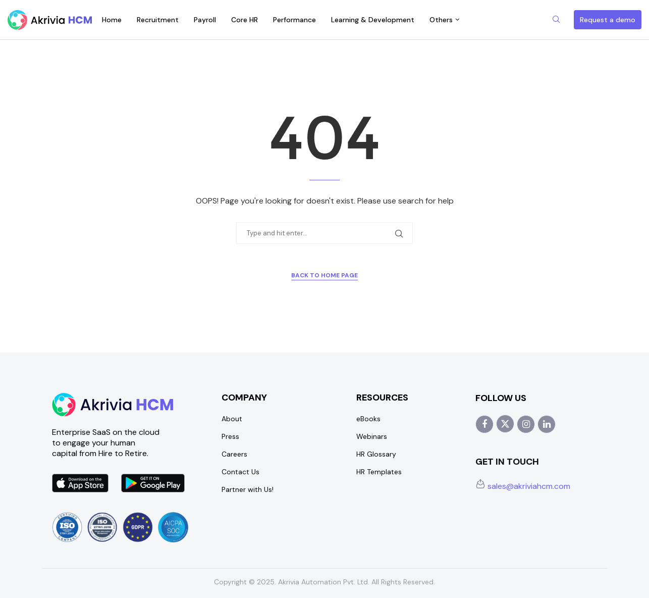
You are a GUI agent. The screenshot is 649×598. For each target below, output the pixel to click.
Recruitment (158, 19)
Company (244, 397)
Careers (234, 454)
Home (112, 19)
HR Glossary (376, 454)
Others (441, 19)
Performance (294, 19)
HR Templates (379, 471)
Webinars (371, 436)
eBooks (368, 418)
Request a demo (607, 19)
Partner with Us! (248, 489)
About (232, 418)
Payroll (205, 19)
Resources (382, 397)
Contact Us (240, 471)
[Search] (556, 20)
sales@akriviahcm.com (522, 486)
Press (230, 436)
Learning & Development (372, 19)
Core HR (244, 19)
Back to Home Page (324, 275)
